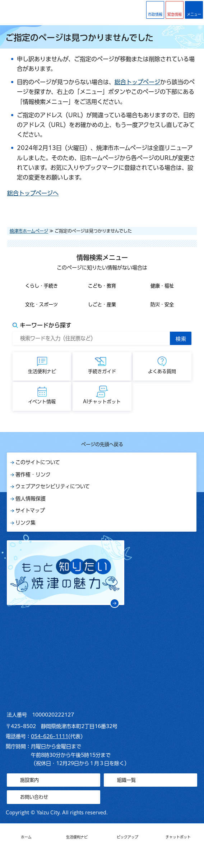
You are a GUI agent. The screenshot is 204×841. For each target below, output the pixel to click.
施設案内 (29, 780)
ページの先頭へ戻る (102, 444)
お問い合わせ (34, 797)
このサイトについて (37, 462)
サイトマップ (30, 510)
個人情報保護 (30, 498)
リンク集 (25, 522)
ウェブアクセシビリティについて (52, 486)
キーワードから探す (45, 325)
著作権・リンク (33, 474)
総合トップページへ (33, 193)
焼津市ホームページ (29, 231)
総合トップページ (137, 82)
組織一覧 (126, 780)
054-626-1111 (49, 736)
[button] (175, 10)
